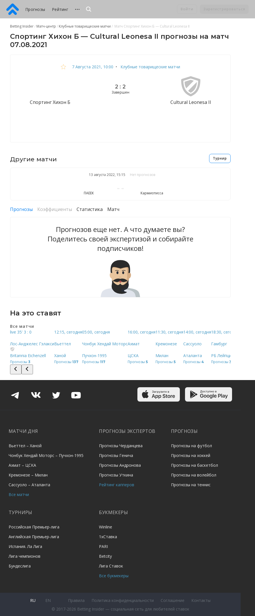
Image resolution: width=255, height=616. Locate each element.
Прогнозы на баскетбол (194, 465)
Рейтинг (60, 9)
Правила (76, 600)
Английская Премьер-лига (34, 536)
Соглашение (172, 600)
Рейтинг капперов (116, 484)
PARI (103, 546)
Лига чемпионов (24, 556)
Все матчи (19, 494)
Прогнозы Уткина (116, 475)
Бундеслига (20, 566)
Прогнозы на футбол (191, 445)
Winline (105, 527)
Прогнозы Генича (116, 455)
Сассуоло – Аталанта (29, 484)
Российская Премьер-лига (34, 527)
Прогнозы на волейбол (193, 475)
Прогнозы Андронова (120, 465)
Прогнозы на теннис (191, 484)
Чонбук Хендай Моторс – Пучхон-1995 (46, 455)
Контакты (201, 600)
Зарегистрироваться (224, 9)
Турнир (220, 158)
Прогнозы (35, 9)
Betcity (105, 556)
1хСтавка (108, 536)
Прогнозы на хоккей (190, 455)
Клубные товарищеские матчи (149, 66)
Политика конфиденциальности (123, 600)
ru (33, 600)
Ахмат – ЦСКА (22, 465)
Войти (187, 9)
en (48, 600)
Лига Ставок (111, 566)
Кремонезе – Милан (28, 475)
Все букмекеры (114, 575)
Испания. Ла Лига (25, 546)
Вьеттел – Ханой (25, 445)
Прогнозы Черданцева (121, 445)
